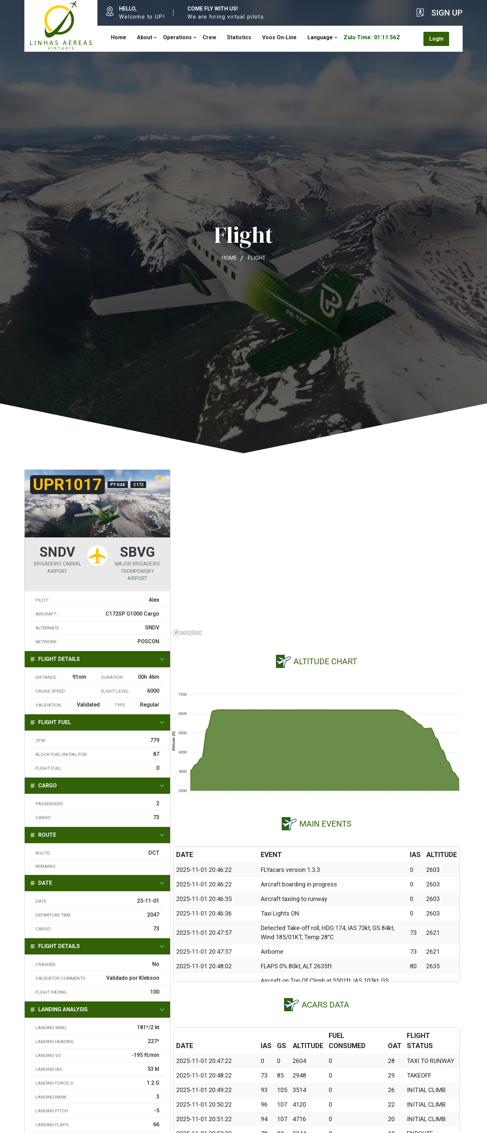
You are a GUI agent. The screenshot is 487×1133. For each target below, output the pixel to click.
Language (320, 37)
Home (118, 37)
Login (436, 39)
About (144, 37)
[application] (316, 740)
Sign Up (447, 13)
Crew (209, 37)
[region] (316, 554)
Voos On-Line (279, 37)
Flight (256, 258)
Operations (177, 37)
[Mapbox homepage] (187, 633)
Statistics (239, 37)
